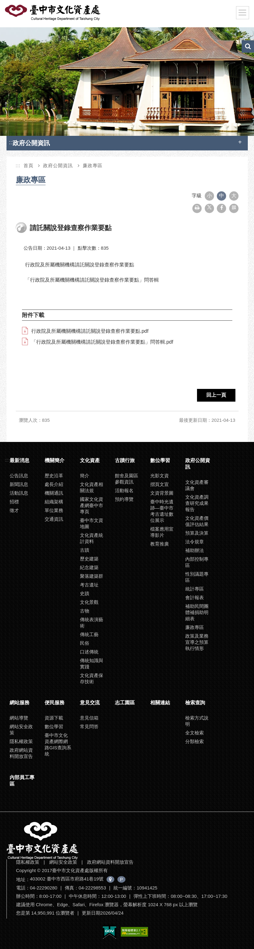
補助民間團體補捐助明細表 (196, 612)
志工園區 (125, 702)
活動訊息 (19, 493)
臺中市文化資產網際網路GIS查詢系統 (58, 744)
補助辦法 (194, 550)
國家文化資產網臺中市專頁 (91, 505)
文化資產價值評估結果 (196, 521)
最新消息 (19, 460)
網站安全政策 (21, 729)
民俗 (84, 643)
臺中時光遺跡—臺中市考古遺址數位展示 (161, 511)
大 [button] (233, 195)
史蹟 (84, 593)
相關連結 (160, 702)
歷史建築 (89, 558)
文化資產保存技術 (91, 678)
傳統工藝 (89, 634)
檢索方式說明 (196, 721)
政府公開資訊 (58, 165)
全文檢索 (194, 732)
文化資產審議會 (196, 485)
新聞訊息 (19, 484)
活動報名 (124, 490)
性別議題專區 (196, 577)
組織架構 (54, 501)
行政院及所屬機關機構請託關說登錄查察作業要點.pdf (90, 331)
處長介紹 (54, 484)
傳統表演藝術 (91, 622)
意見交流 (90, 702)
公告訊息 (19, 475)
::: (11, 142)
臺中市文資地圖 (91, 523)
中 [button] (221, 195)
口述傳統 (89, 651)
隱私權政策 (21, 741)
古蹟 (84, 550)
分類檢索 (194, 741)
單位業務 (54, 510)
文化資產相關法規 (91, 487)
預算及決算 (196, 533)
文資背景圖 (161, 493)
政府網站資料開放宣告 (21, 753)
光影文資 (159, 475)
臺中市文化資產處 (53, 13)
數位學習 (160, 460)
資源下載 (54, 717)
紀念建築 (89, 567)
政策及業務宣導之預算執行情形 (196, 642)
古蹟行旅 (125, 460)
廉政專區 (93, 165)
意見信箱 (89, 717)
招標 (14, 501)
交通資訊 (54, 519)
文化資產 (90, 460)
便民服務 (54, 702)
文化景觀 (89, 602)
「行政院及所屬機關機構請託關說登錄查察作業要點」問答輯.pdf (102, 342)
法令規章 (194, 541)
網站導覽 (19, 717)
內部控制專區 (196, 562)
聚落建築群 (91, 576)
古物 (84, 610)
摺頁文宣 (159, 484)
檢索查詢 (195, 702)
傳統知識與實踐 (91, 663)
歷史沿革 (54, 475)
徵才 (14, 510)
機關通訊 (54, 493)
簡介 (84, 475)
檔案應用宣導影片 (161, 532)
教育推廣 (159, 543)
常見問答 (89, 726)
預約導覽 (124, 499)
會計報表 (194, 597)
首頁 (28, 165)
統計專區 (194, 588)
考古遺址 (89, 584)
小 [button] (209, 195)
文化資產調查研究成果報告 (196, 503)
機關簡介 (54, 460)
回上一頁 (216, 395)
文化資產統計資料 (91, 538)
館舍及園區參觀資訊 (126, 478)
